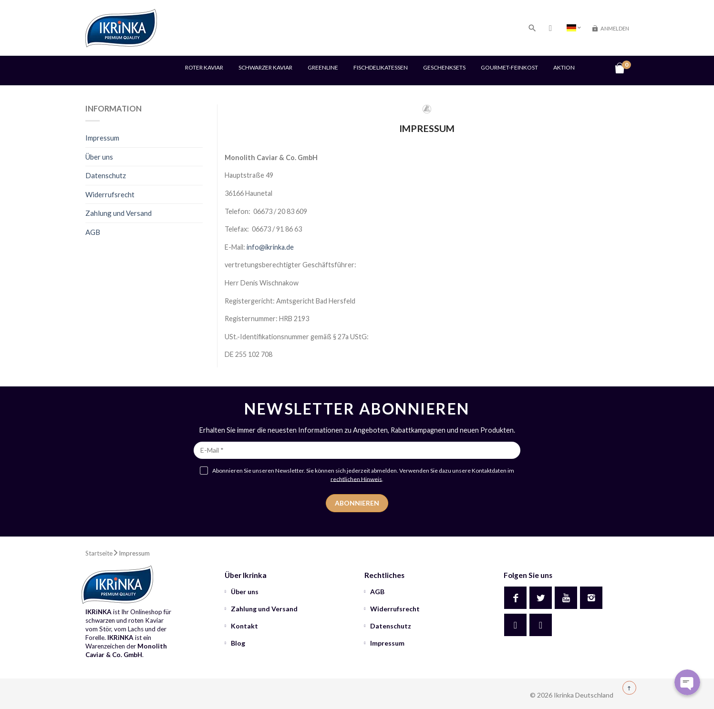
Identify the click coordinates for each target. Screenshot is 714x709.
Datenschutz (105, 175)
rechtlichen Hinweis (356, 478)
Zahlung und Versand (118, 213)
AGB (92, 232)
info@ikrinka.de (270, 247)
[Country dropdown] (573, 27)
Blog (237, 643)
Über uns (99, 156)
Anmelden (614, 28)
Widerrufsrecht (110, 194)
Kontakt (243, 626)
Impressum (102, 137)
